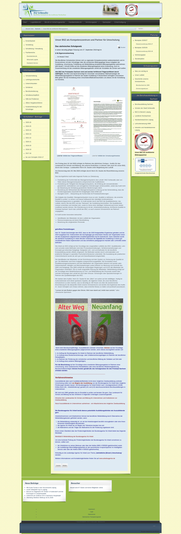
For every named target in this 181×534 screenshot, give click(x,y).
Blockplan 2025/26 (141, 47)
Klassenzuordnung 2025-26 (144, 51)
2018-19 (28, 149)
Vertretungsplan (91, 22)
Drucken (123, 47)
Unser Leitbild (139, 75)
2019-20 (28, 145)
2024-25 (28, 126)
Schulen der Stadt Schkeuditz (145, 108)
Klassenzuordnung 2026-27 (144, 44)
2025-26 (28, 122)
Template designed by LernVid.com (150, 531)
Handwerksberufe (75, 22)
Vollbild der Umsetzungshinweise (109, 156)
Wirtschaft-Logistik (32, 59)
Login (91, 511)
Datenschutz (91, 514)
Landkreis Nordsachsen (143, 116)
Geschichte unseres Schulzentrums (141, 80)
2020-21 (28, 142)
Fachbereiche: (30, 52)
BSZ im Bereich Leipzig (143, 112)
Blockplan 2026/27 (141, 40)
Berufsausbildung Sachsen (144, 104)
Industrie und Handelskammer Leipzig (145, 129)
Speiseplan (107, 22)
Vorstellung (29, 45)
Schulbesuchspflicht (32, 95)
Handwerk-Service (32, 63)
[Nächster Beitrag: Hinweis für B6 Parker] (65, 465)
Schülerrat (29, 87)
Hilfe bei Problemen (32, 99)
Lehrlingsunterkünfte (32, 79)
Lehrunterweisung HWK (143, 123)
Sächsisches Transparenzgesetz (91, 517)
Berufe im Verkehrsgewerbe (55, 22)
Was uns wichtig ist (141, 71)
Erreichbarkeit (30, 41)
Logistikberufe (36, 22)
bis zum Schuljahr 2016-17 (35, 157)
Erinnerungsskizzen (142, 88)
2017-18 (28, 153)
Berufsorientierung (32, 91)
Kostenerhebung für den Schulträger (34, 108)
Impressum (91, 509)
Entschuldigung (120, 22)
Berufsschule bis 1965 (142, 85)
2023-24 (28, 130)
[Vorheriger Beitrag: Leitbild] (58, 465)
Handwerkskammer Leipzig (144, 120)
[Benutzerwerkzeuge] (118, 45)
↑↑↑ (154, 526)
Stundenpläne (139, 59)
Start (25, 22)
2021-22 (28, 138)
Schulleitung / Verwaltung (34, 49)
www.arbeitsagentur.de (107, 458)
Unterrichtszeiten (31, 83)
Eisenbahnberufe (32, 56)
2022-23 (28, 134)
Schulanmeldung (31, 76)
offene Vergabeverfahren (34, 103)
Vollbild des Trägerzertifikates (72, 156)
